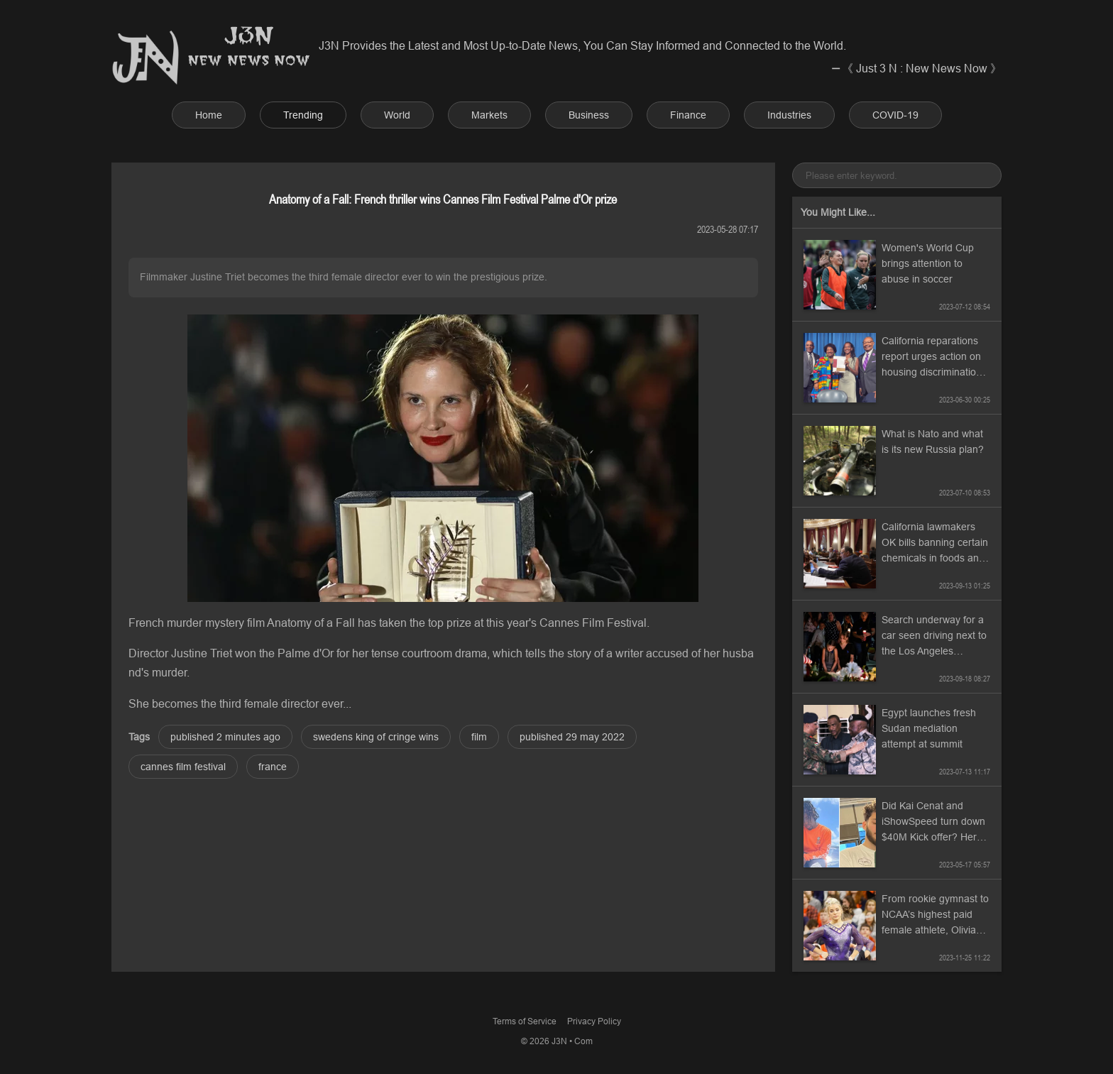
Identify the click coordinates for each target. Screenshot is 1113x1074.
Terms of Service (524, 1021)
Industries (789, 115)
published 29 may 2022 (572, 737)
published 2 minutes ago (225, 737)
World (397, 115)
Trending (303, 115)
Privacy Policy (594, 1021)
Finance (688, 115)
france (272, 766)
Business (589, 115)
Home (208, 115)
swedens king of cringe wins (376, 737)
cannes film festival (183, 766)
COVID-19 (895, 115)
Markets (489, 115)
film (479, 737)
